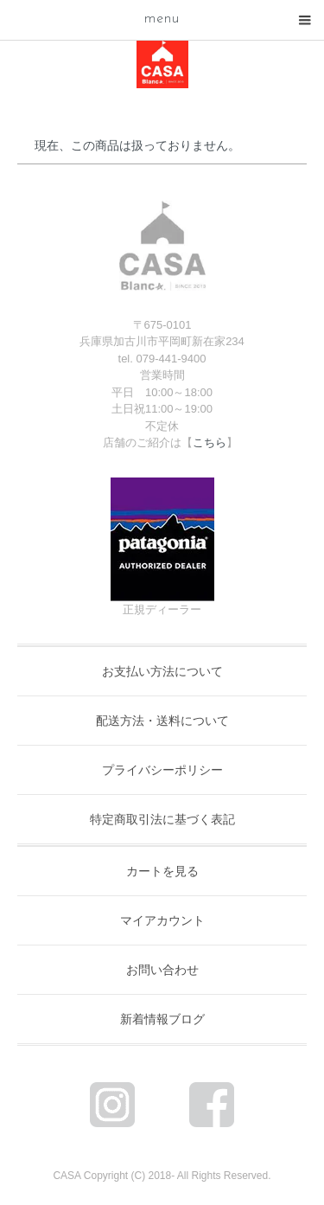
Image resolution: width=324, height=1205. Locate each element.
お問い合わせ (162, 970)
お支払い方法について (162, 671)
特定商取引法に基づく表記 (162, 819)
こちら (209, 442)
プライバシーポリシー (162, 770)
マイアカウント (162, 920)
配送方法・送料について (162, 720)
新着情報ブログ (162, 1019)
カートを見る (162, 871)
